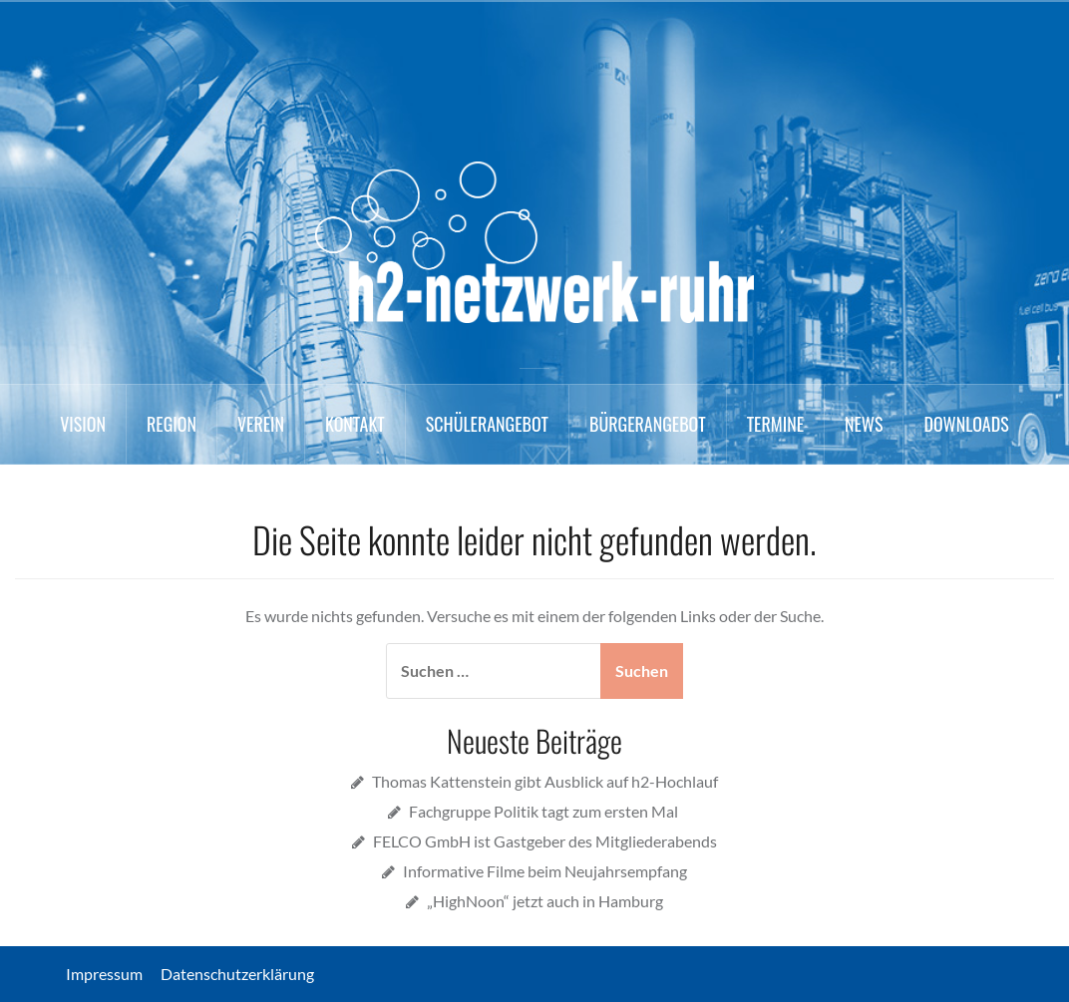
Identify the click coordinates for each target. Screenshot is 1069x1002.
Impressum (112, 973)
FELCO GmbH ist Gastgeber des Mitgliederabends (545, 841)
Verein (260, 424)
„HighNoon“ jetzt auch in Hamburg (545, 900)
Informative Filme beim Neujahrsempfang (545, 870)
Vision (83, 424)
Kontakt (355, 424)
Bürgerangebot (647, 424)
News (864, 424)
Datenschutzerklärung (237, 973)
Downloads (965, 424)
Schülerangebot (487, 424)
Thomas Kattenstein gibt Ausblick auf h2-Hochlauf (545, 781)
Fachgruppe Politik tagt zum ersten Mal (545, 811)
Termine (775, 424)
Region (171, 424)
